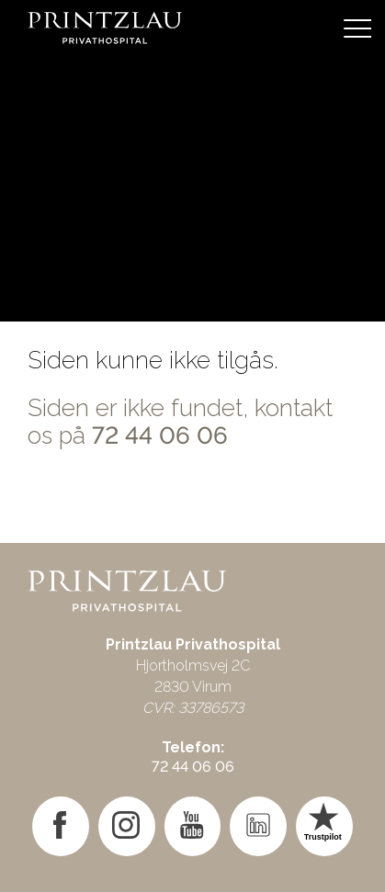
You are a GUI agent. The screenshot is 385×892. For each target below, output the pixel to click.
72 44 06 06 (160, 435)
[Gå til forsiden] (192, 27)
